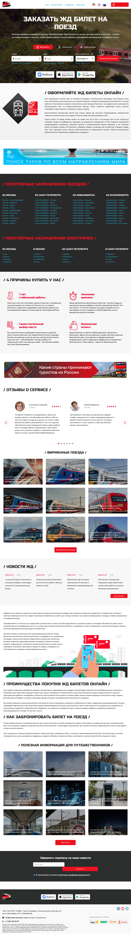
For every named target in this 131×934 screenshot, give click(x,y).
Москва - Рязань (8, 223)
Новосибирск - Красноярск (84, 208)
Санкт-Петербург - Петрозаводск (48, 208)
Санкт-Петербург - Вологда (46, 213)
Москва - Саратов (9, 221)
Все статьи (65, 842)
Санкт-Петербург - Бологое (46, 205)
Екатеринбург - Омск (114, 210)
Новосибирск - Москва (82, 200)
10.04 (83, 63)
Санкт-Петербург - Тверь (45, 203)
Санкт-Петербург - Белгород (46, 221)
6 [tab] (72, 443)
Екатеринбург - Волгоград (116, 223)
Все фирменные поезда (65, 550)
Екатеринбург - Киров (115, 218)
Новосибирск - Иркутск (82, 213)
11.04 (88, 63)
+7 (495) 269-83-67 (12, 921)
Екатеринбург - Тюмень (115, 205)
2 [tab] (61, 443)
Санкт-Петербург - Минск (45, 216)
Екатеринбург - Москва (115, 200)
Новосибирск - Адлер (81, 205)
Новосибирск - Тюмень (82, 223)
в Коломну (6, 259)
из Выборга (110, 254)
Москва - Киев (8, 216)
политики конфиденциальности (74, 870)
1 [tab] (58, 443)
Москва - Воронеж (9, 203)
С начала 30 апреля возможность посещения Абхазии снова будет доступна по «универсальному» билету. (18, 584)
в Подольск (7, 262)
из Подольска (38, 257)
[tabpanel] (38, 417)
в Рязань (5, 257)
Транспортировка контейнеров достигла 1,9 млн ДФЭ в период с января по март (49, 583)
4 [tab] (67, 443)
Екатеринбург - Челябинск (116, 208)
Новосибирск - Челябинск (83, 218)
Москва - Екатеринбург (11, 210)
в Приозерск (67, 257)
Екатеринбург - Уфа (114, 221)
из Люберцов (38, 259)
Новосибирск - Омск (81, 210)
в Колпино (66, 262)
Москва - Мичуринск (10, 218)
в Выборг (66, 254)
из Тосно (108, 259)
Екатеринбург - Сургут (115, 213)
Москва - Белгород (9, 213)
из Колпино (110, 262)
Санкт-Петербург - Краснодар (47, 218)
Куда (45, 54)
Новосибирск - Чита (81, 216)
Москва (14, 63)
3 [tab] (64, 443)
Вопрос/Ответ (53, 5)
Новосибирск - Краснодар (83, 203)
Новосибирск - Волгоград (83, 221)
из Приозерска (111, 257)
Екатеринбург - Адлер (115, 203)
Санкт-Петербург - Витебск (46, 210)
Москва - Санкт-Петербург (13, 200)
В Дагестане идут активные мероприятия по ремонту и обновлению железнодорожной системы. (80, 584)
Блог (44, 5)
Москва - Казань (8, 205)
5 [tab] (69, 443)
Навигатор (77, 5)
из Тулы (36, 262)
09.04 (78, 63)
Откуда (14, 54)
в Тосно (65, 259)
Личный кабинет (120, 5)
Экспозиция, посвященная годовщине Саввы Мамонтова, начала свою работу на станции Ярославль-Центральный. (110, 584)
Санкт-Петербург (25, 63)
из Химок (37, 254)
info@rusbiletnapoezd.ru (14, 918)
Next (125, 422)
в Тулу (4, 254)
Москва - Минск (8, 208)
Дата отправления (84, 54)
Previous (6, 422)
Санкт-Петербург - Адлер (45, 223)
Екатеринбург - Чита (114, 216)
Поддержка (66, 5)
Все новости (119, 596)
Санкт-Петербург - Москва (45, 200)
